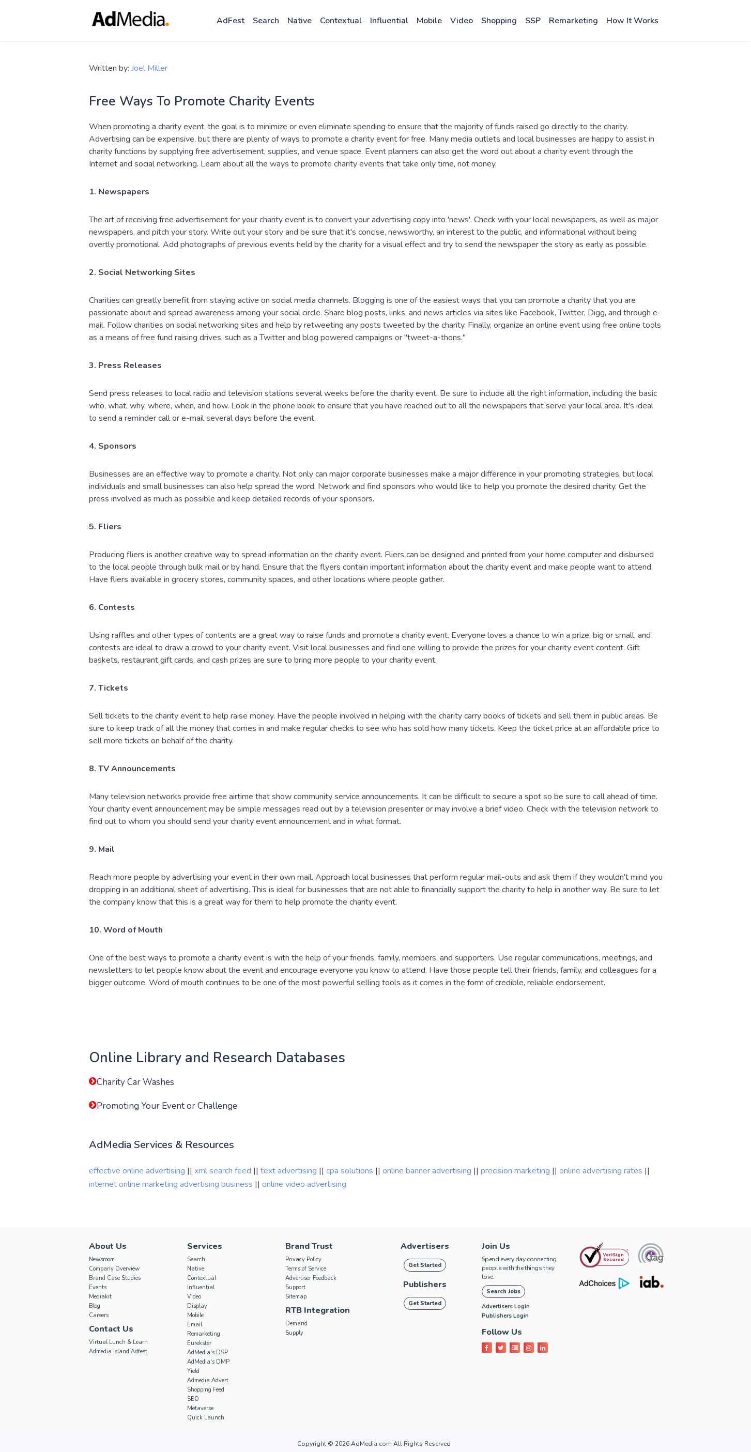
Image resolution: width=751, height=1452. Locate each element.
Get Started (424, 1265)
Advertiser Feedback (310, 1278)
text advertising (288, 1170)
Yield (193, 1371)
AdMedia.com (371, 1444)
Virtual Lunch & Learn (118, 1342)
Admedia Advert (207, 1380)
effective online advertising (137, 1170)
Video (461, 20)
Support (295, 1287)
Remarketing (573, 20)
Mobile (429, 20)
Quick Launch (205, 1418)
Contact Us (111, 1329)
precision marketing (515, 1170)
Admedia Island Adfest (118, 1351)
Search (266, 20)
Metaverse (200, 1408)
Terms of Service (305, 1269)
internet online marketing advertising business (171, 1184)
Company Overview (114, 1269)
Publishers (425, 1284)
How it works (632, 20)
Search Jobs (503, 1291)
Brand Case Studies (115, 1278)
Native (299, 20)
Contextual (341, 20)
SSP (533, 20)
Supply (294, 1333)
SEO (193, 1399)
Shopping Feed (205, 1390)
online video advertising (304, 1184)
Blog (94, 1306)
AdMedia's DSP (207, 1352)
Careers (99, 1315)
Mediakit (100, 1297)
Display (197, 1306)
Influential (389, 20)
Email (194, 1324)
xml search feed (222, 1170)
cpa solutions (349, 1170)
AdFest (230, 20)
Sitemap (295, 1297)
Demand (296, 1323)
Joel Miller (149, 68)
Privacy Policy (303, 1259)
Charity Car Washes (135, 1082)
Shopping (499, 20)
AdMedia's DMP (208, 1362)
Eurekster (199, 1343)
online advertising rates (600, 1170)
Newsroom (102, 1259)
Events (97, 1287)
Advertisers (425, 1246)
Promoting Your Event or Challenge (167, 1106)
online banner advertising (426, 1170)
